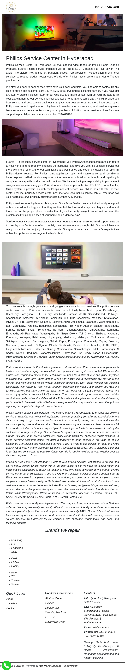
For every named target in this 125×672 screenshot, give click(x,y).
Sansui (15, 584)
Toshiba (15, 580)
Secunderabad (92, 614)
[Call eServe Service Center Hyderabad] (6, 665)
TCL (13, 576)
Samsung (16, 540)
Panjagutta (109, 614)
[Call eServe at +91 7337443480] (107, 7)
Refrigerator (52, 607)
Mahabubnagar (93, 622)
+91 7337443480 (103, 631)
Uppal (105, 610)
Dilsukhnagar (91, 618)
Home (9, 598)
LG (13, 544)
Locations (12, 603)
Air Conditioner (54, 598)
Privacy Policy (70, 666)
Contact (10, 608)
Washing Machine (55, 612)
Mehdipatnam (92, 610)
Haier (14, 572)
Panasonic (17, 548)
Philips (15, 562)
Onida (14, 558)
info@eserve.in (101, 627)
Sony (14, 551)
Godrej (15, 566)
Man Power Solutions (50, 666)
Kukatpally (96, 607)
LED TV (49, 617)
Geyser (49, 603)
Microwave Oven (55, 621)
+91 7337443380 (94, 635)
